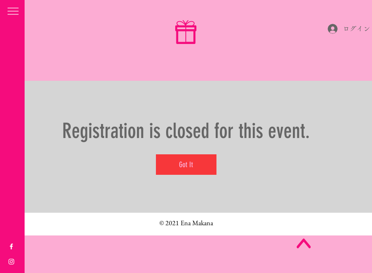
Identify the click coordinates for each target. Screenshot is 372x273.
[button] (13, 11)
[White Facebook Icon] (11, 246)
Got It (186, 164)
